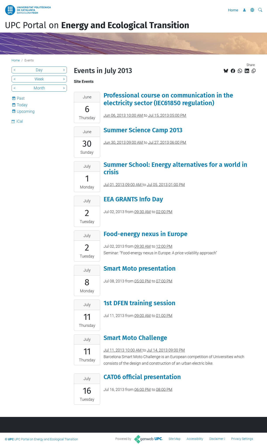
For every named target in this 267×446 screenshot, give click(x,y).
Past (21, 98)
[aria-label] (260, 10)
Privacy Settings (242, 439)
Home (233, 10)
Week (39, 79)
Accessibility (195, 439)
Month (39, 88)
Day (39, 70)
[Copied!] (253, 70)
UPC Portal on (97, 25)
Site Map (174, 439)
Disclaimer (216, 439)
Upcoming (26, 111)
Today (22, 105)
